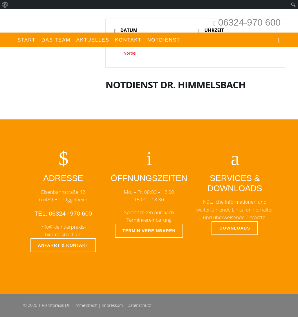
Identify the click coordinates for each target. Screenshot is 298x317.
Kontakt (128, 40)
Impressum (112, 305)
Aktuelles (92, 40)
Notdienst (163, 40)
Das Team (56, 40)
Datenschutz (139, 305)
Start (26, 40)
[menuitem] (5, 4)
